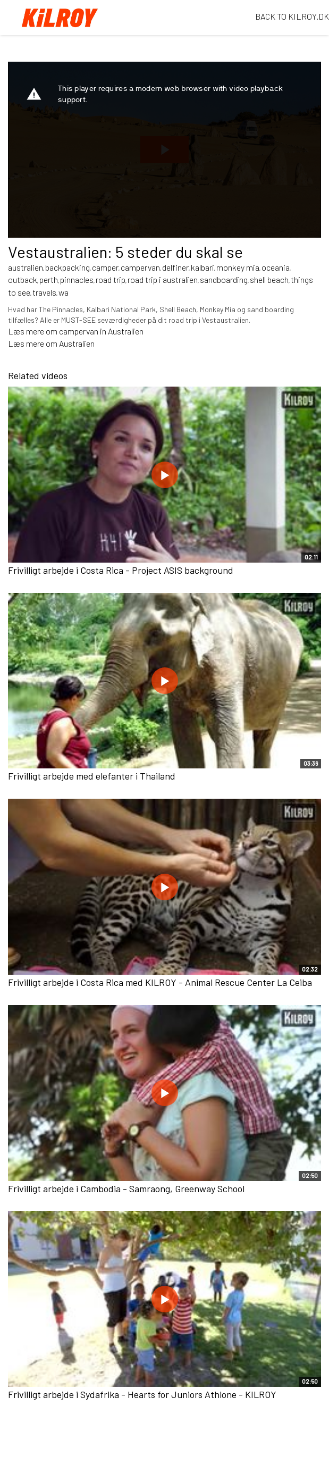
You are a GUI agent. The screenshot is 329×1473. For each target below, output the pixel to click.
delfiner (175, 267)
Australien (77, 343)
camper (105, 267)
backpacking (67, 267)
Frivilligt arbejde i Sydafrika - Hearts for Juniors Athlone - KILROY (142, 1394)
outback (22, 279)
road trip (110, 279)
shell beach (269, 279)
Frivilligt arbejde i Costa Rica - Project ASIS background (120, 570)
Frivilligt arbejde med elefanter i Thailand (91, 776)
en (139, 331)
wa (63, 292)
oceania (275, 267)
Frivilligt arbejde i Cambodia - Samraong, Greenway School (126, 1188)
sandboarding (224, 279)
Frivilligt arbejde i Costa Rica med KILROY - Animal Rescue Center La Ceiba (160, 982)
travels (44, 292)
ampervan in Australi (99, 331)
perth (48, 279)
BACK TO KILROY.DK (292, 16)
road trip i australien (163, 279)
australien (25, 267)
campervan (140, 267)
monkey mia (237, 267)
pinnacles (77, 279)
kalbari (202, 267)
